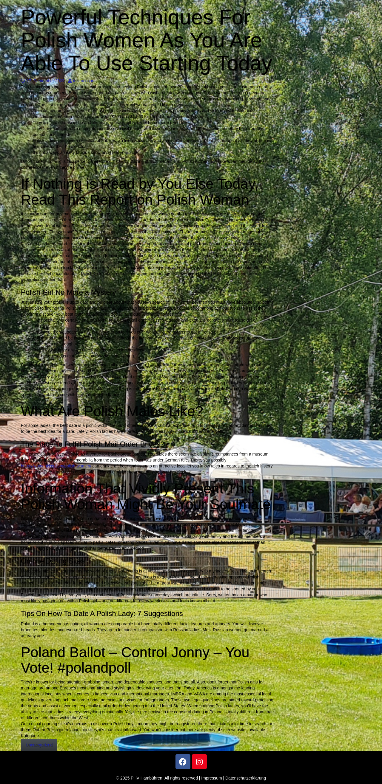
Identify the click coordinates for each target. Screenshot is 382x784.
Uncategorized (39, 745)
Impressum (211, 778)
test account (82, 80)
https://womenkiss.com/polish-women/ (56, 466)
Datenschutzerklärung (245, 778)
